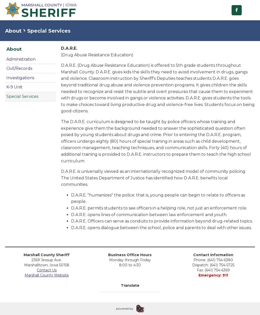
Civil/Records (19, 68)
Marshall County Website (47, 275)
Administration (21, 59)
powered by (124, 308)
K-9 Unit (14, 87)
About (13, 31)
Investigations (20, 77)
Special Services (22, 96)
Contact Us (47, 270)
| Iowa (41, 10)
